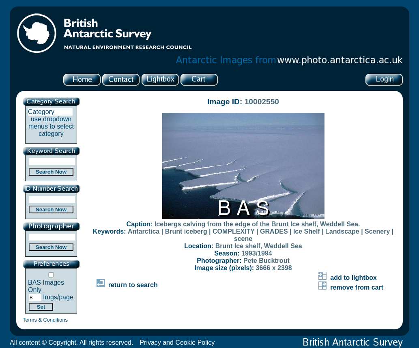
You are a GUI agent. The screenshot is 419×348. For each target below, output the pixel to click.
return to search (127, 284)
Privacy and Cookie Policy (177, 342)
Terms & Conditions (45, 320)
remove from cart (350, 287)
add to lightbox (347, 277)
